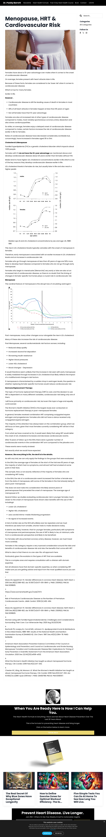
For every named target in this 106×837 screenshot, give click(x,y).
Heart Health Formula (41, 3)
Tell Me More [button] (53, 733)
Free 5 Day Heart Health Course (61, 3)
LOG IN (91, 3)
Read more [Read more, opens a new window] (53, 830)
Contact (83, 3)
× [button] (104, 821)
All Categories (86, 25)
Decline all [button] (58, 833)
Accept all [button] (47, 833)
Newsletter (27, 3)
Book (77, 3)
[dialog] (53, 828)
